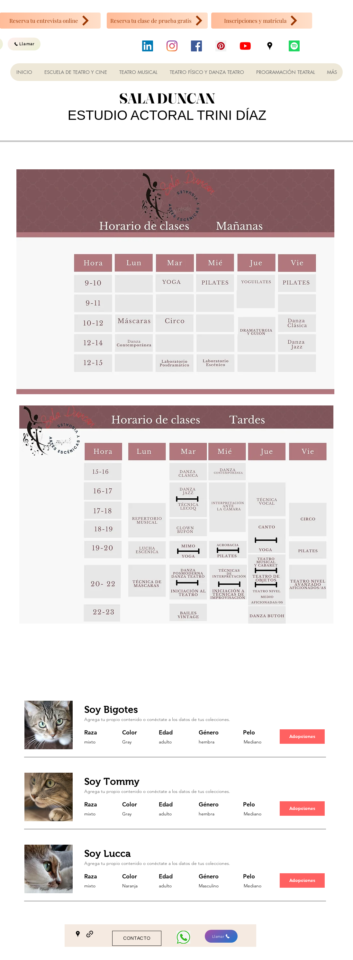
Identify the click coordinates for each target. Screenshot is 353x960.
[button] (302, 736)
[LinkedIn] (147, 45)
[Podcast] (294, 45)
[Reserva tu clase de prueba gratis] (157, 21)
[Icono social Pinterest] (220, 45)
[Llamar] (24, 44)
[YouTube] (245, 45)
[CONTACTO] (136, 938)
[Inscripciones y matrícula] (261, 21)
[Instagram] (172, 45)
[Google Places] (269, 45)
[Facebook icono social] (196, 45)
